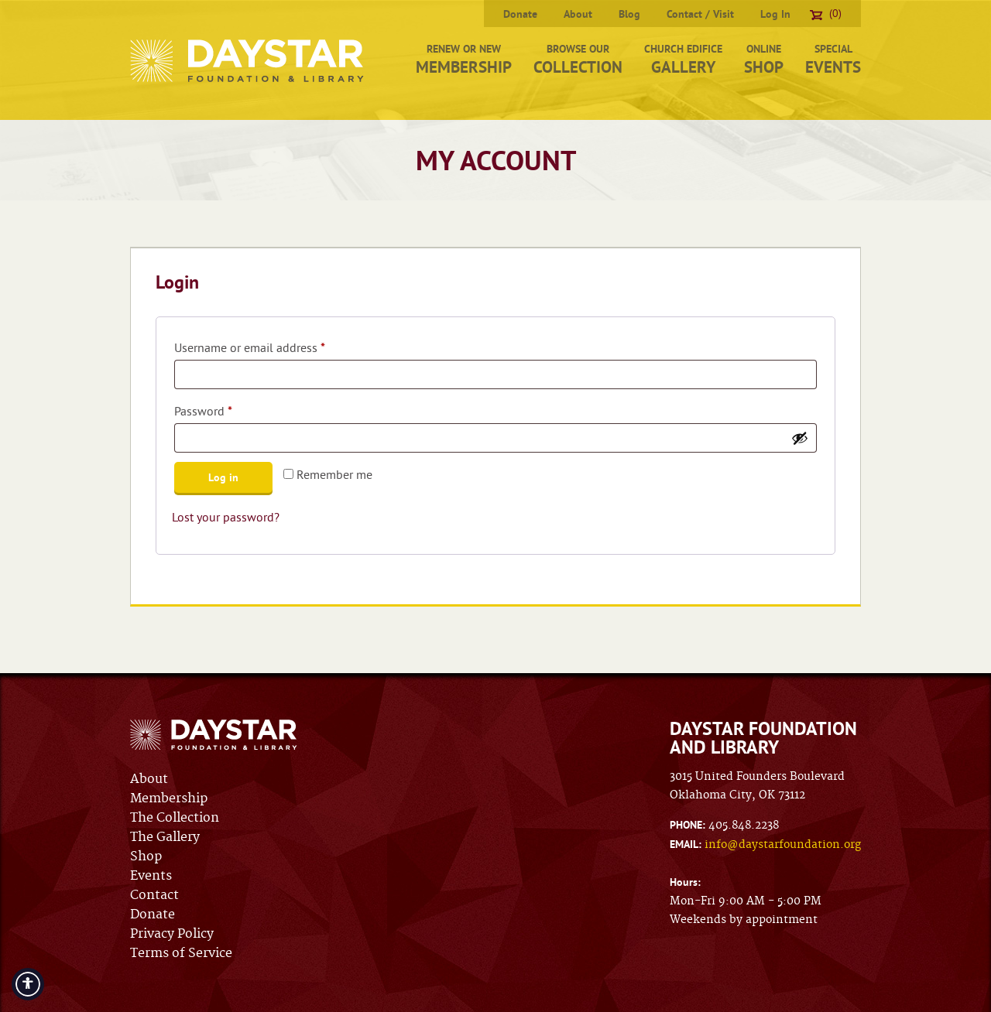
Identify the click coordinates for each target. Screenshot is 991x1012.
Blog (629, 14)
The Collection (174, 818)
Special (833, 59)
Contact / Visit (700, 14)
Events (151, 876)
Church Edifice (683, 59)
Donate (520, 14)
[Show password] (799, 437)
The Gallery (165, 837)
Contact (154, 895)
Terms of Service (181, 953)
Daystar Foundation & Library (248, 60)
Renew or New (464, 59)
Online (764, 59)
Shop (146, 856)
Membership (168, 798)
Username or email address (273, 345)
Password (226, 408)
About (578, 14)
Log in (223, 477)
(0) (826, 13)
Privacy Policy (172, 934)
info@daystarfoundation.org (783, 845)
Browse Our (577, 59)
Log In (775, 14)
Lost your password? (225, 517)
